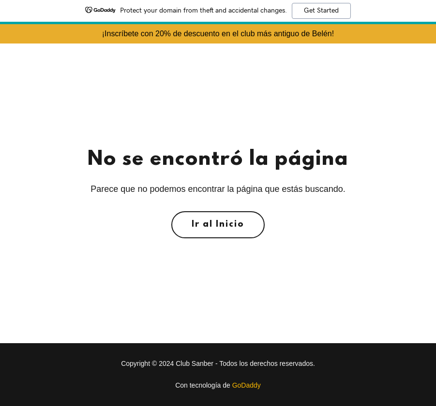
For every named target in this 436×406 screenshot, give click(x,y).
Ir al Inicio (218, 225)
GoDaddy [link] (246, 385)
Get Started (321, 10)
